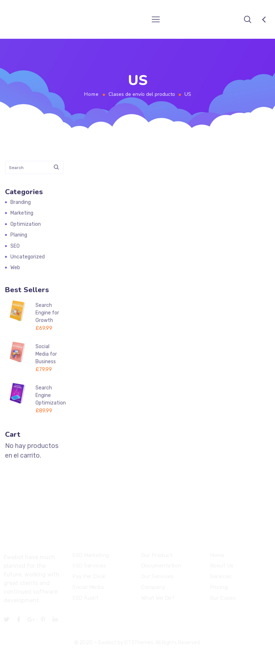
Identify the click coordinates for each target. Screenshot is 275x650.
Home (91, 94)
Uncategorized (27, 257)
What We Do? (157, 598)
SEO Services (89, 566)
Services (221, 576)
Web (15, 268)
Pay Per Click (88, 576)
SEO (15, 246)
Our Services (157, 576)
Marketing (21, 213)
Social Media (88, 587)
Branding (20, 202)
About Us (221, 566)
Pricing (219, 587)
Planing (18, 235)
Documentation (161, 566)
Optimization (25, 224)
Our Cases (223, 598)
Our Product (156, 555)
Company (153, 587)
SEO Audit (85, 598)
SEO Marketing (91, 555)
